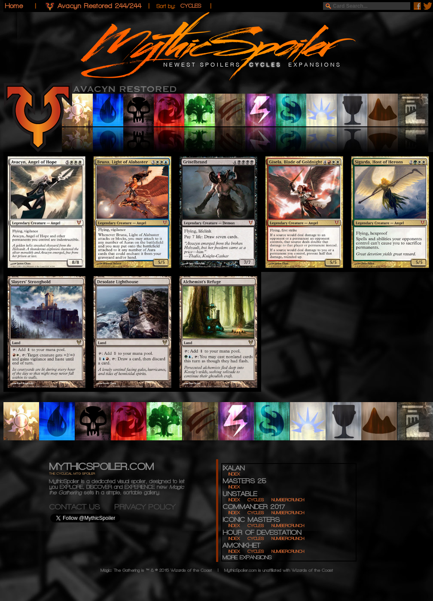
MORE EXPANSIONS (247, 557)
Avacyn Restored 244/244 (99, 5)
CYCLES (255, 499)
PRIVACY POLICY (144, 507)
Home (14, 5)
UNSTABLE (240, 493)
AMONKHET (241, 545)
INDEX (234, 474)
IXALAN (233, 468)
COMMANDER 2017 (254, 506)
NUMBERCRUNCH (287, 499)
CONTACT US (81, 507)
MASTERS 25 (244, 481)
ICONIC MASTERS (251, 519)
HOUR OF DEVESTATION (262, 532)
